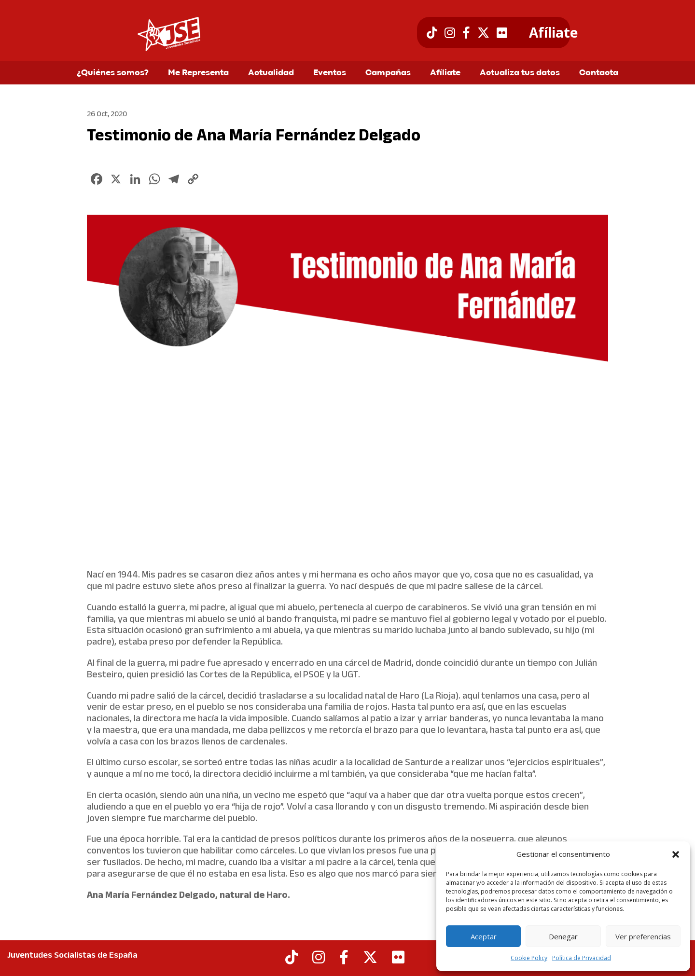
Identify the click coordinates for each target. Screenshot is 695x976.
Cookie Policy (529, 958)
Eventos (329, 73)
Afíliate (553, 33)
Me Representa (198, 73)
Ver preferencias (643, 936)
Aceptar (484, 936)
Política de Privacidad (581, 958)
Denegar (563, 936)
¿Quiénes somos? (113, 73)
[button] (676, 854)
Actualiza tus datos (520, 73)
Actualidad (271, 73)
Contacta (598, 73)
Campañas (388, 73)
